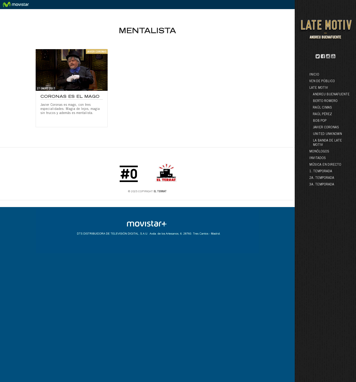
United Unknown (327, 134)
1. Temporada (320, 171)
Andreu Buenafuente (331, 94)
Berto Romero (325, 101)
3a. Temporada (321, 184)
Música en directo (325, 165)
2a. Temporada (321, 178)
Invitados (317, 158)
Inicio (314, 74)
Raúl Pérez (322, 114)
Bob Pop (319, 121)
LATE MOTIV (318, 88)
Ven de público (322, 81)
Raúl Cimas (322, 107)
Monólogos (319, 151)
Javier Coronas (326, 127)
